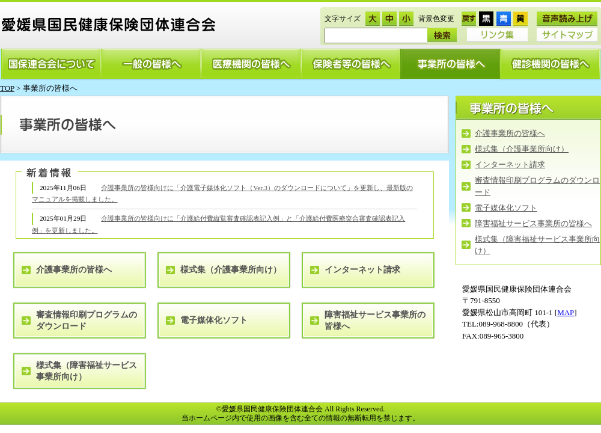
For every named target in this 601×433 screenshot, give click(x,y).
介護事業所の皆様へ (510, 133)
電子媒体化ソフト (506, 207)
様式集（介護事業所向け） (522, 148)
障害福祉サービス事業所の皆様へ (533, 223)
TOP (7, 88)
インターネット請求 (510, 164)
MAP (565, 312)
